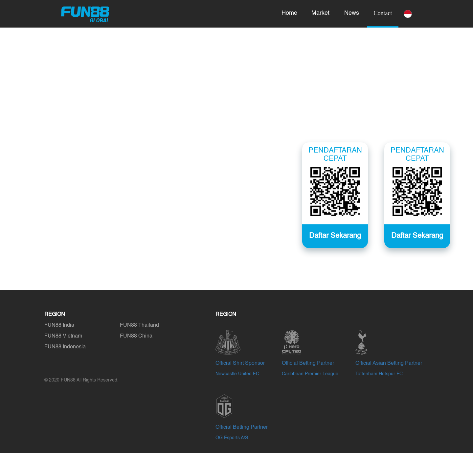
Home (289, 13)
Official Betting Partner (308, 363)
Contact (383, 13)
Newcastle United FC (237, 374)
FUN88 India (59, 325)
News (351, 13)
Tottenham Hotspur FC (379, 374)
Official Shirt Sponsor (240, 363)
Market (320, 13)
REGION (54, 314)
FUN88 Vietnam (63, 336)
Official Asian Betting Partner (388, 363)
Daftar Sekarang (417, 235)
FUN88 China (136, 336)
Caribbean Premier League (310, 374)
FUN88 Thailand (139, 325)
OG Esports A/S (231, 438)
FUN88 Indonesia (65, 347)
